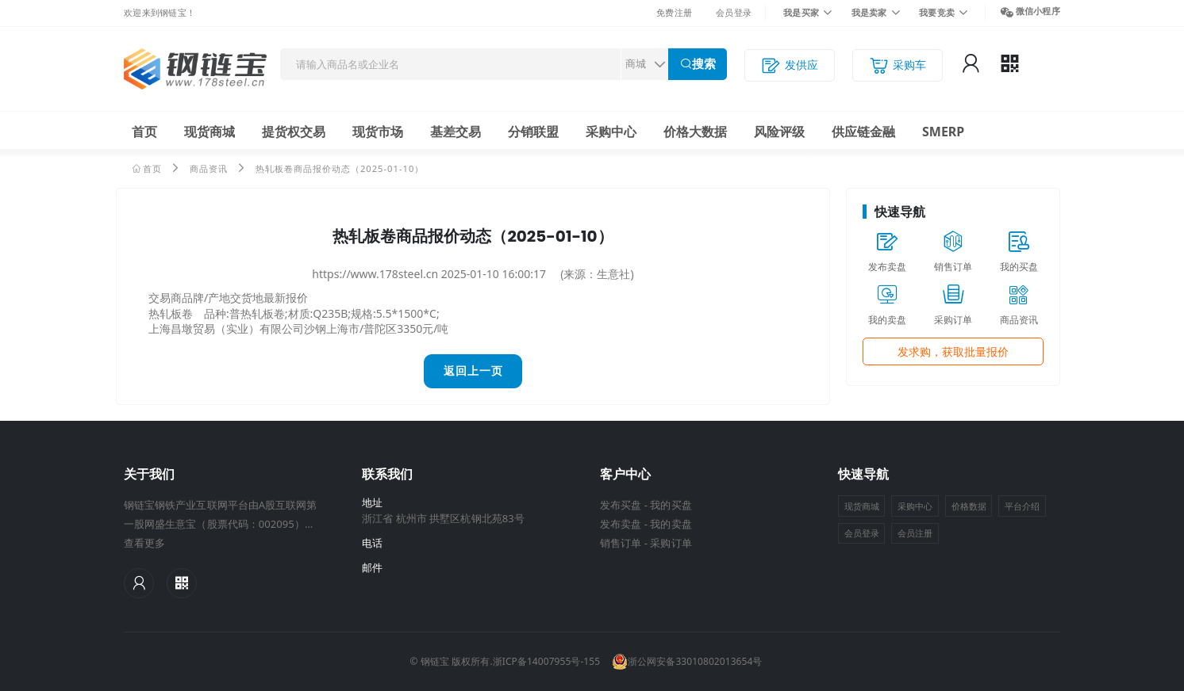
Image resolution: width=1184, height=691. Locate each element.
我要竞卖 (937, 12)
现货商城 (209, 131)
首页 (144, 131)
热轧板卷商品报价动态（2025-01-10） (340, 168)
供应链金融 (863, 131)
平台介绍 (1022, 506)
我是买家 (801, 12)
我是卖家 (869, 12)
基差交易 (455, 131)
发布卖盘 (620, 524)
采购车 (897, 65)
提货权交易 (293, 131)
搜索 (704, 63)
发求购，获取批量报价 (953, 351)
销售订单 (620, 543)
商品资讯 (209, 168)
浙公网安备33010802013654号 (687, 662)
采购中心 (611, 131)
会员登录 (734, 12)
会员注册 (915, 533)
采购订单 (670, 543)
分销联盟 (533, 131)
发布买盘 (620, 505)
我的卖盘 (670, 524)
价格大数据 (695, 131)
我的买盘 (670, 505)
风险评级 (779, 131)
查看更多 (144, 543)
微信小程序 (1038, 11)
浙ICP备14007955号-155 (546, 661)
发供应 (789, 65)
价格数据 (968, 506)
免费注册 (674, 12)
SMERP (943, 131)
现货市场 (377, 131)
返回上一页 (473, 371)
